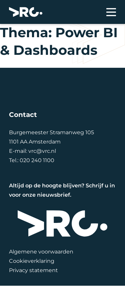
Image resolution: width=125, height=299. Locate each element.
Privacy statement (33, 270)
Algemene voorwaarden (41, 252)
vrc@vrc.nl (42, 151)
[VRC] (25, 12)
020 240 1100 (37, 160)
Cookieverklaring (31, 261)
